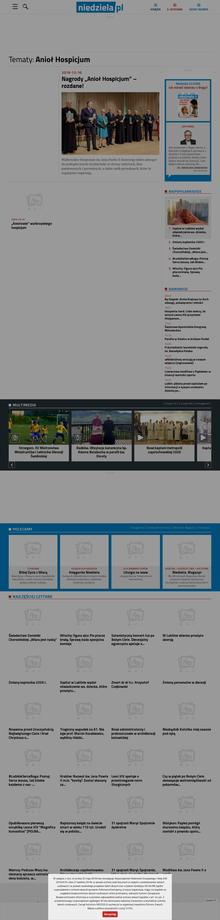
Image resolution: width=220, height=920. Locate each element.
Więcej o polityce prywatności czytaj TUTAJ (109, 908)
